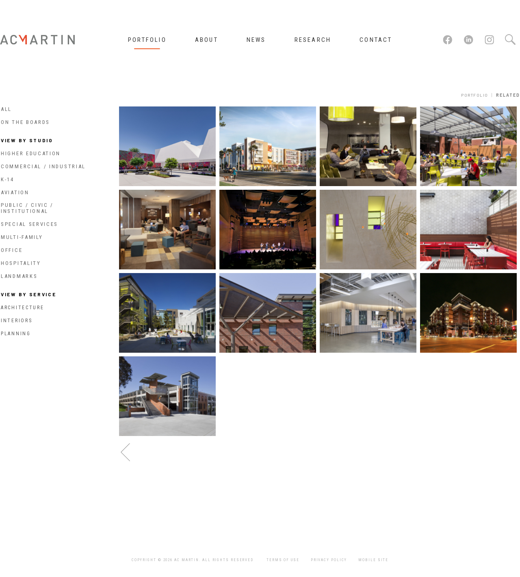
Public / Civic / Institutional (27, 208)
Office (11, 250)
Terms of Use (282, 560)
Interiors (16, 320)
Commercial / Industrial (43, 166)
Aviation (15, 192)
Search (510, 40)
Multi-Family (22, 237)
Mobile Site (373, 560)
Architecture (22, 307)
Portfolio (474, 95)
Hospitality (21, 263)
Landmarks (19, 276)
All (6, 109)
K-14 (7, 179)
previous (125, 452)
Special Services (29, 224)
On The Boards (25, 122)
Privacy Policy (329, 560)
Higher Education (31, 153)
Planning (16, 333)
